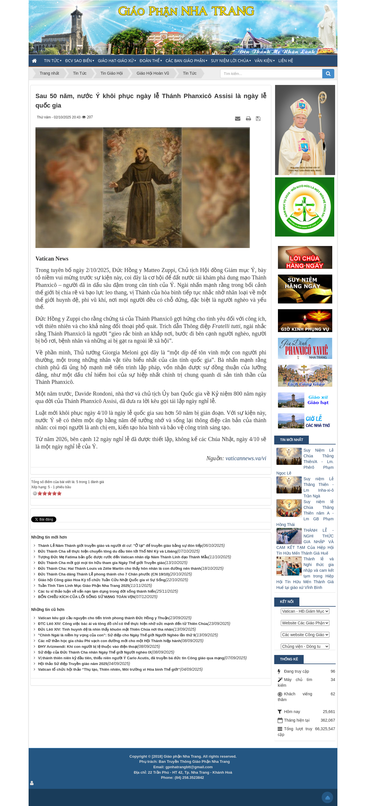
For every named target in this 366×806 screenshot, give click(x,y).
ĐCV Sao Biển (78, 60)
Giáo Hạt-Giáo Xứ (116, 60)
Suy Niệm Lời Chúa (230, 60)
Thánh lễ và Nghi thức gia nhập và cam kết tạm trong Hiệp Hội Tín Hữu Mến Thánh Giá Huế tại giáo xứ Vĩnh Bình (305, 573)
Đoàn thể (150, 60)
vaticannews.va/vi (246, 458)
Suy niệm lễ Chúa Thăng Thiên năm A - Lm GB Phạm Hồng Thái (305, 513)
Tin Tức (51, 60)
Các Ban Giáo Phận (185, 60)
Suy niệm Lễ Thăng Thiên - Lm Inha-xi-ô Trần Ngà (318, 487)
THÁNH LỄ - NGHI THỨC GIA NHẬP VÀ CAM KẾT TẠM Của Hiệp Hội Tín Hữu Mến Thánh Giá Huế (305, 541)
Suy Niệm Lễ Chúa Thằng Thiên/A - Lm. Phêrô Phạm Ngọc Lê (305, 461)
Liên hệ (286, 60)
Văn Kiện (263, 60)
